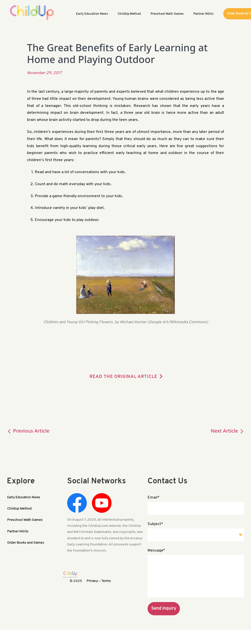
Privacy (92, 581)
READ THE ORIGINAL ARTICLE (123, 376)
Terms (106, 581)
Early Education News (23, 497)
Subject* (155, 524)
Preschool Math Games (25, 520)
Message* (156, 551)
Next (227, 430)
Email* (154, 498)
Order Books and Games (25, 542)
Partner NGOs (17, 531)
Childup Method (19, 509)
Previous (28, 430)
